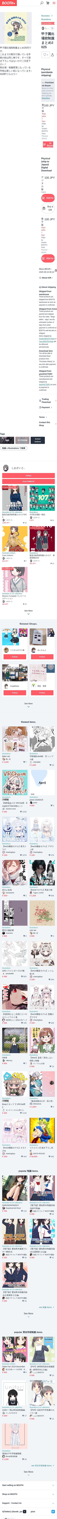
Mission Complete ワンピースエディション (14, 597)
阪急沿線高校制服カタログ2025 (14, 516)
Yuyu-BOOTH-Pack (46, 341)
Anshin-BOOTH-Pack (47, 339)
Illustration (45, 16)
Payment (46, 407)
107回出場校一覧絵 (37, 515)
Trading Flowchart (46, 400)
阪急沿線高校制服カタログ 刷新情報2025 (42, 556)
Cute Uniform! (7, 555)
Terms (42, 417)
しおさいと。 (18, 468)
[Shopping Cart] (48, 3)
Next (27, 28)
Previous (4, 28)
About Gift (46, 278)
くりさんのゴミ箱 (17, 650)
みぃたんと (42, 650)
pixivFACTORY (44, 385)
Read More (46, 98)
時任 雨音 (42, 686)
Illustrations (46, 19)
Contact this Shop (44, 423)
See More (28, 706)
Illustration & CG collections (12, 512)
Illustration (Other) (8, 553)
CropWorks (14, 686)
